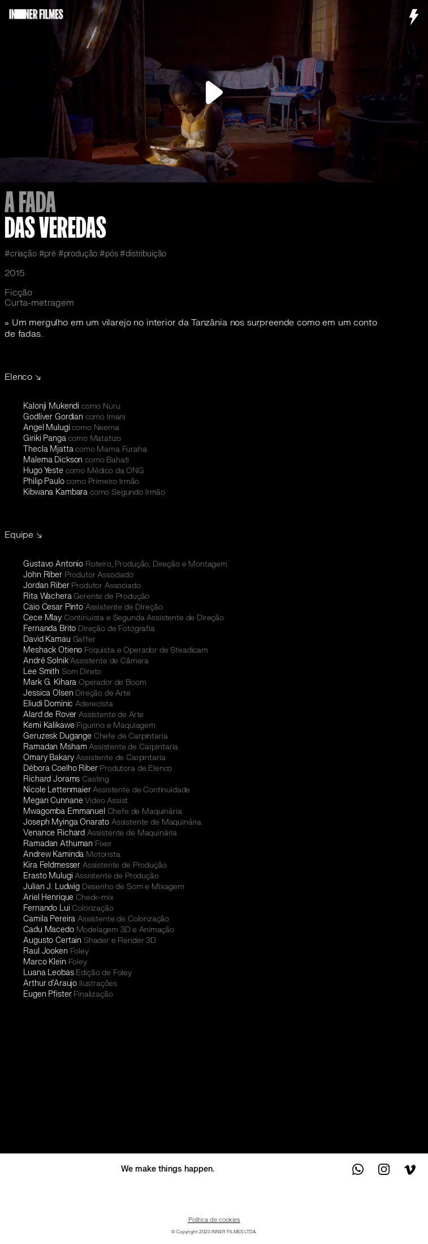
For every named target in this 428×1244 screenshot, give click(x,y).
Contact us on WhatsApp (358, 1169)
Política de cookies (214, 1220)
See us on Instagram (384, 1169)
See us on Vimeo (409, 1169)
